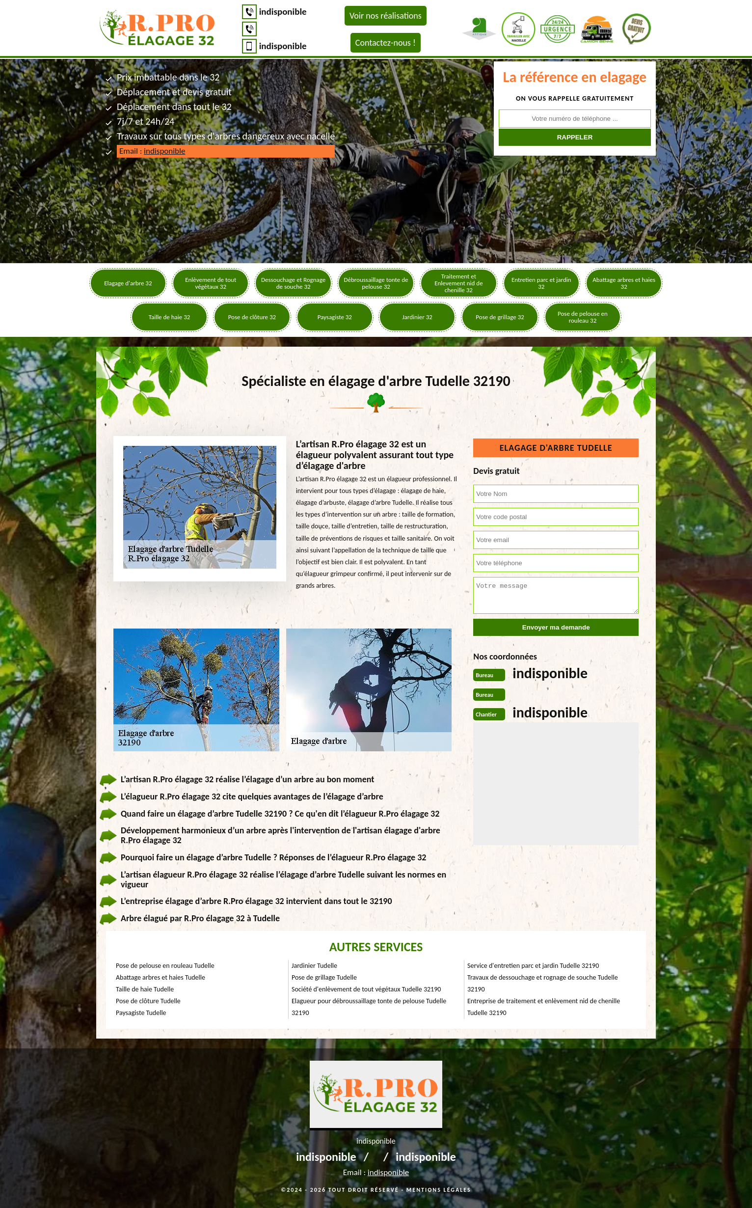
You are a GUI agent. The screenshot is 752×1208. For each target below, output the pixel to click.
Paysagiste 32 (335, 317)
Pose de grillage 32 (500, 317)
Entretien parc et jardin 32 (541, 283)
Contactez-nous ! (385, 42)
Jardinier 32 (417, 317)
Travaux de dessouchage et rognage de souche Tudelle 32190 (542, 983)
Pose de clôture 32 (252, 317)
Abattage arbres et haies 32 (623, 283)
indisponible (283, 11)
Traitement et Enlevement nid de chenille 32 (458, 283)
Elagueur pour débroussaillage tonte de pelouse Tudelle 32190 (369, 1007)
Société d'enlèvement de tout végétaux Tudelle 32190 (366, 989)
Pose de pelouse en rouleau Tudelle (165, 965)
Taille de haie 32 (169, 317)
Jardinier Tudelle (314, 965)
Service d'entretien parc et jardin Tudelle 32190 (533, 965)
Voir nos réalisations (385, 15)
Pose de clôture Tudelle (148, 1001)
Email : (152, 151)
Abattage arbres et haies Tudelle (160, 977)
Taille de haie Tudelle (145, 989)
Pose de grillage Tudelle (324, 977)
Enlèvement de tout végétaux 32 (210, 283)
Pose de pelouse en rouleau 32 (583, 317)
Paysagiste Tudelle (141, 1013)
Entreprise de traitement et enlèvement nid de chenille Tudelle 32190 (543, 1007)
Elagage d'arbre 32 (128, 283)
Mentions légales (438, 1189)
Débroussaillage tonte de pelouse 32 (376, 283)
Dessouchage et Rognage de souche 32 (293, 283)
